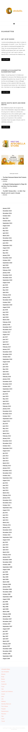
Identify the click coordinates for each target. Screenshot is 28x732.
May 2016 (5, 369)
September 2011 (7, 507)
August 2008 (6, 599)
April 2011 (5, 520)
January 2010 (6, 557)
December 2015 (7, 381)
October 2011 (6, 505)
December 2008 (7, 589)
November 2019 (7, 277)
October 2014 (6, 416)
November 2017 (7, 329)
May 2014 (5, 428)
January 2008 (6, 616)
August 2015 (6, 391)
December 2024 (7, 211)
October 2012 (6, 475)
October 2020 (6, 260)
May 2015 (5, 399)
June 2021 (5, 250)
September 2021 (7, 245)
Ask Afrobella (5, 671)
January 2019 (6, 297)
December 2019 (7, 275)
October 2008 (6, 594)
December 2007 (7, 619)
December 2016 (7, 352)
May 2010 (5, 547)
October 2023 (6, 220)
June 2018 (5, 312)
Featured (3, 684)
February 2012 (7, 495)
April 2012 (5, 490)
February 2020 (7, 270)
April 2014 (5, 431)
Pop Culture (4, 706)
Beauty (3, 674)
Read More (6, 59)
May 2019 (5, 290)
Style (2, 718)
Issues (3, 694)
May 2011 (5, 517)
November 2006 (7, 651)
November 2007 (7, 621)
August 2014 (6, 421)
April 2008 (5, 609)
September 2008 (7, 596)
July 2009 (5, 572)
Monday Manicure (6, 704)
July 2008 (5, 601)
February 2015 (7, 406)
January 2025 (6, 208)
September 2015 (7, 389)
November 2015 (7, 384)
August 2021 (6, 248)
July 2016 (5, 364)
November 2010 (7, 532)
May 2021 (5, 253)
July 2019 (5, 285)
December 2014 (7, 411)
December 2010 (7, 530)
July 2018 (5, 309)
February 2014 (7, 436)
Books (3, 679)
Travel (3, 721)
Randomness (5, 711)
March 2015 (6, 403)
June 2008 (5, 604)
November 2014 (7, 413)
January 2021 (6, 255)
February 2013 (7, 465)
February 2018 (7, 322)
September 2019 (7, 280)
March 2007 (6, 641)
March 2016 (6, 374)
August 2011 (6, 510)
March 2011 (6, 522)
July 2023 (5, 228)
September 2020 (7, 262)
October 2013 (6, 446)
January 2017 (6, 349)
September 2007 (7, 626)
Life (2, 699)
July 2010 (5, 542)
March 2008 (6, 611)
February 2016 (7, 376)
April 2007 (5, 638)
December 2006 (7, 648)
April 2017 (5, 342)
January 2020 (6, 272)
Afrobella (14, 10)
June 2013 (5, 455)
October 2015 (6, 386)
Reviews (3, 713)
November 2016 (7, 354)
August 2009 (6, 569)
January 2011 (6, 527)
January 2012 (6, 497)
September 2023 (7, 223)
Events (3, 681)
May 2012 (5, 488)
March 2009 (6, 582)
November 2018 (7, 300)
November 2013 (7, 443)
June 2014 (5, 426)
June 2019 (5, 287)
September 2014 (7, 418)
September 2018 (7, 305)
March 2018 (6, 319)
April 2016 (5, 371)
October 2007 (6, 624)
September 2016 (7, 359)
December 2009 (7, 559)
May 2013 (5, 458)
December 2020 (7, 258)
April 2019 (5, 292)
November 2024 (7, 213)
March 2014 (6, 433)
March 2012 (6, 493)
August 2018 (6, 307)
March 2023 (6, 235)
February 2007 (7, 643)
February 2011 (7, 525)
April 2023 (5, 233)
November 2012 (7, 473)
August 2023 (6, 225)
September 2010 (7, 537)
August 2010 (6, 540)
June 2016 (5, 366)
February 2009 (7, 584)
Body (2, 676)
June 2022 (5, 243)
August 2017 (6, 334)
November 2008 (7, 591)
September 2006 (7, 656)
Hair (2, 689)
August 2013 (6, 450)
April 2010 (5, 549)
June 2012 (5, 485)
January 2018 (6, 324)
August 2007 (6, 629)
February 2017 (7, 347)
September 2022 (7, 240)
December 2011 (7, 500)
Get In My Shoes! (7, 39)
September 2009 (7, 567)
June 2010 (5, 544)
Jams (2, 696)
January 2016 (6, 379)
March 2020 (6, 267)
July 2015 (5, 394)
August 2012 (6, 480)
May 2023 (5, 230)
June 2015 (5, 396)
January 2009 (6, 587)
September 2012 (7, 478)
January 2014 (6, 438)
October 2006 (6, 653)
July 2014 (5, 423)
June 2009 (5, 574)
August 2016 (6, 361)
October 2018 (6, 302)
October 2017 (6, 332)
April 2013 (5, 460)
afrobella (5, 181)
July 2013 (5, 453)
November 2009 (7, 562)
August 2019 (6, 282)
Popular (3, 709)
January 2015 (6, 408)
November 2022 (7, 238)
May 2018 (5, 314)
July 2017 (5, 337)
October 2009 (6, 564)
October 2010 (6, 535)
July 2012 (5, 483)
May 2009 (5, 577)
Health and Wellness (7, 691)
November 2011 (7, 502)
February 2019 (7, 295)
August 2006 (6, 658)
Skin (2, 716)
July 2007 (5, 631)
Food (2, 686)
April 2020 (5, 265)
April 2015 (5, 401)
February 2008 (7, 614)
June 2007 (5, 634)
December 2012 (7, 470)
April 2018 (5, 317)
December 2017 (7, 327)
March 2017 (6, 344)
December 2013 (7, 441)
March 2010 (6, 552)
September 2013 (7, 448)
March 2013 (6, 463)
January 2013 (6, 468)
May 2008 (5, 606)
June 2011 (5, 515)
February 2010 (7, 554)
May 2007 (5, 636)
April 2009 (5, 579)
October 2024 (6, 215)
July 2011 (5, 512)
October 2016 (6, 356)
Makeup (3, 701)
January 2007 (6, 646)
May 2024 (5, 218)
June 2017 (5, 339)
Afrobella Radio (5, 669)
